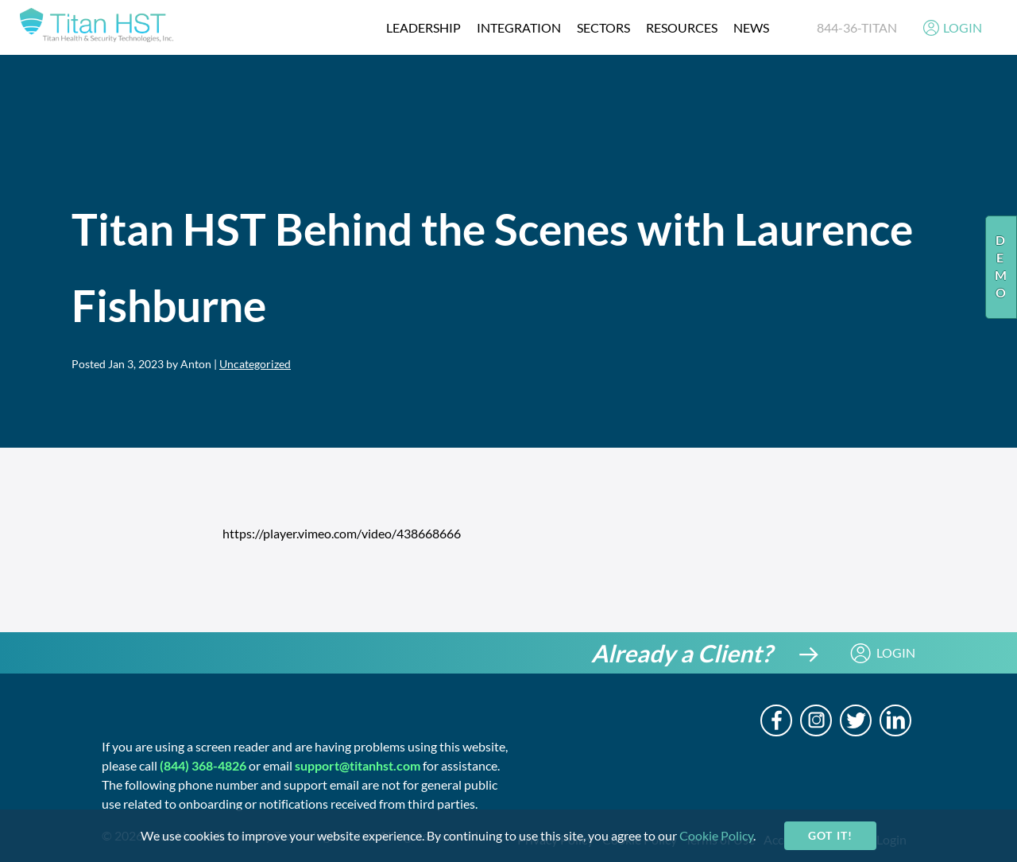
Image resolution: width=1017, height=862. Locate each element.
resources (681, 27)
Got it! (830, 835)
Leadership (423, 27)
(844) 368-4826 (203, 765)
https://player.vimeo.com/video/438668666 (341, 533)
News (751, 27)
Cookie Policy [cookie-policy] (716, 835)
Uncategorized (255, 364)
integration (519, 27)
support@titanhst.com (357, 765)
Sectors (603, 27)
